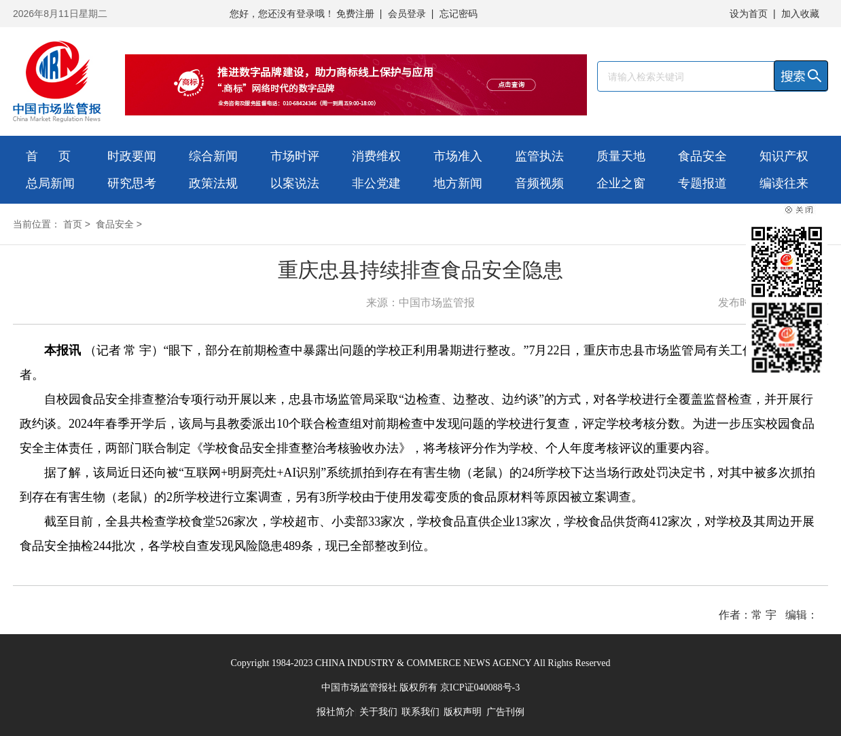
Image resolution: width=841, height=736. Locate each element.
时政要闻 (131, 156)
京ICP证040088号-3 (480, 687)
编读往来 (783, 183)
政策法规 (213, 183)
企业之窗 (620, 183)
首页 (72, 224)
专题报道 (702, 183)
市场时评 (294, 156)
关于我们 (378, 712)
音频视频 (539, 183)
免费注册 (355, 13)
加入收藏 (800, 13)
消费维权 (376, 156)
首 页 (48, 156)
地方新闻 (457, 183)
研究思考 (131, 183)
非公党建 (376, 183)
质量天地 (620, 156)
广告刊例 (505, 712)
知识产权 (783, 156)
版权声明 (463, 712)
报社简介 (336, 712)
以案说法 (294, 183)
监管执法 (539, 156)
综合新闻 (213, 156)
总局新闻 (50, 183)
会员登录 (407, 13)
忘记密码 (459, 13)
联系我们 (420, 712)
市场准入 (457, 156)
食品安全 (702, 156)
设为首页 (749, 13)
